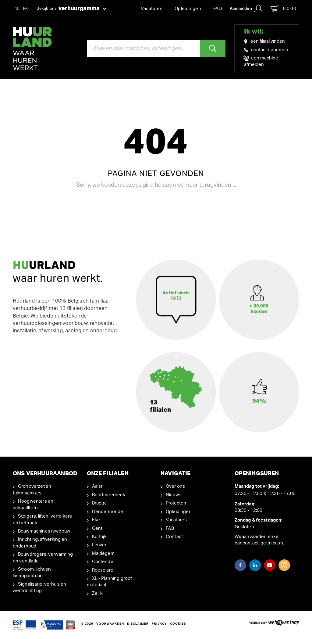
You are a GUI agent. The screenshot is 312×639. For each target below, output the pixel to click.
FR (25, 8)
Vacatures (151, 8)
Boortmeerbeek (109, 495)
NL (17, 8)
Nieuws (173, 495)
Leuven (100, 545)
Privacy (159, 623)
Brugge (99, 503)
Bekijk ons (72, 9)
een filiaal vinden (264, 41)
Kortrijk (99, 536)
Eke (96, 520)
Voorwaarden (110, 623)
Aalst (97, 486)
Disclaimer (138, 623)
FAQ (217, 8)
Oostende (102, 561)
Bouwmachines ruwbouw (44, 531)
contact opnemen (266, 50)
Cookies (178, 623)
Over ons (175, 486)
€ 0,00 (283, 8)
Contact (174, 536)
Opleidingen (188, 8)
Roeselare (102, 570)
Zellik (97, 593)
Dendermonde (107, 511)
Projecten (176, 503)
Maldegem (103, 553)
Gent (97, 528)
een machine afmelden (261, 61)
